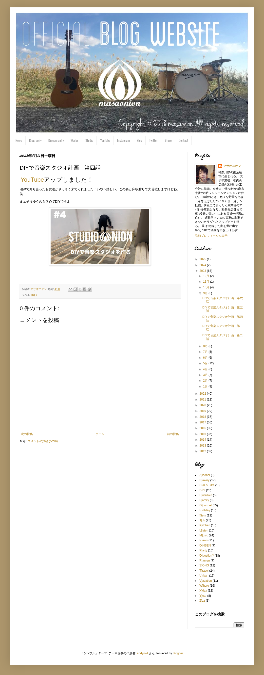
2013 (203, 445)
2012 (203, 451)
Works (74, 140)
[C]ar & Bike (206, 485)
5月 (205, 363)
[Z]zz (202, 600)
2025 (203, 259)
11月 (206, 281)
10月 (206, 287)
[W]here (204, 585)
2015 (203, 434)
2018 (203, 416)
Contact (183, 140)
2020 (203, 405)
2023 (203, 271)
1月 (205, 386)
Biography (35, 140)
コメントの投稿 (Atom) (42, 441)
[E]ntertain (205, 495)
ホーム (99, 434)
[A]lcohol (204, 475)
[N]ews (203, 540)
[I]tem (202, 515)
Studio (89, 140)
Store (168, 140)
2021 (203, 399)
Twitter (153, 140)
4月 (205, 369)
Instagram (123, 140)
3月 (205, 375)
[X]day (203, 590)
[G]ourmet (205, 505)
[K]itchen (204, 525)
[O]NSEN (205, 545)
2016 (203, 428)
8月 (205, 346)
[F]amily (204, 500)
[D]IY (34, 294)
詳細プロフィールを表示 (211, 236)
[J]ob (202, 520)
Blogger (178, 653)
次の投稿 (27, 434)
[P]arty (203, 550)
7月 (205, 352)
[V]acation (205, 580)
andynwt (142, 653)
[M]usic (203, 535)
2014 (203, 439)
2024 (203, 265)
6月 (205, 357)
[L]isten (203, 530)
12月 (206, 276)
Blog (139, 140)
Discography (56, 140)
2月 (205, 380)
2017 (203, 422)
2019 (203, 411)
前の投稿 (173, 434)
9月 (205, 293)
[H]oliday (204, 510)
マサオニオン (232, 166)
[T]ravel (203, 570)
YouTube (105, 140)
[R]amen (204, 560)
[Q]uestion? (206, 555)
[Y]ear (203, 595)
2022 (203, 393)
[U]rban (203, 575)
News (19, 140)
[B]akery (204, 480)
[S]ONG (204, 565)
